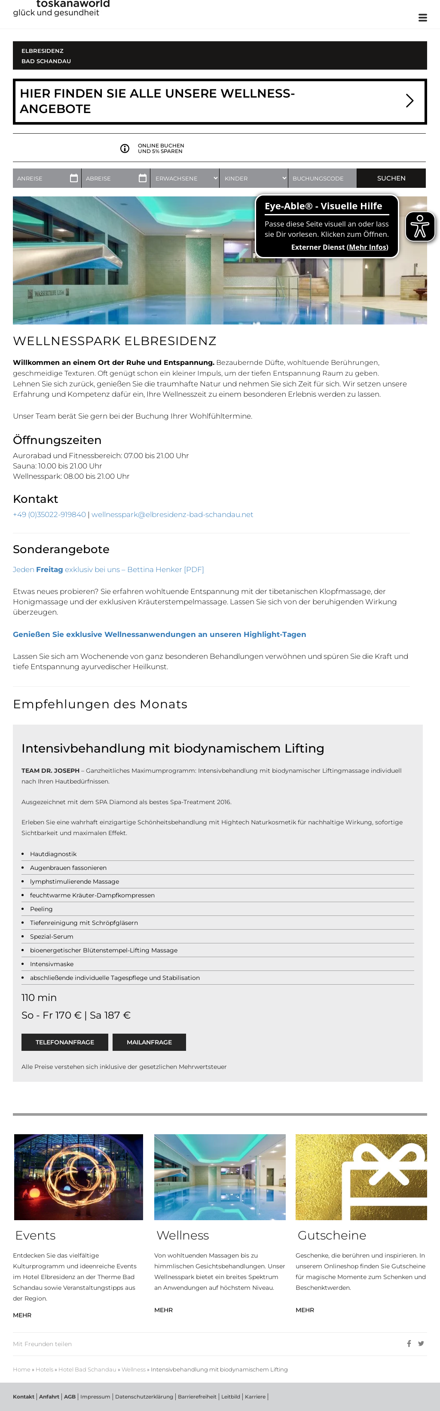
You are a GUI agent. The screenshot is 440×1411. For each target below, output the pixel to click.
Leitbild (230, 1396)
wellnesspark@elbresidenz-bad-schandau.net (173, 514)
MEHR (22, 1315)
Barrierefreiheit (197, 1396)
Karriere (255, 1396)
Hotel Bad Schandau (87, 1369)
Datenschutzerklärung (144, 1396)
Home (22, 1369)
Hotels (44, 1369)
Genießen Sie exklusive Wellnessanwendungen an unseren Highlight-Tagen (159, 634)
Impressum (95, 1396)
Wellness (134, 1369)
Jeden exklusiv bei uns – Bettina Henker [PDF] (108, 569)
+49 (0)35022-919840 (49, 514)
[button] (410, 102)
